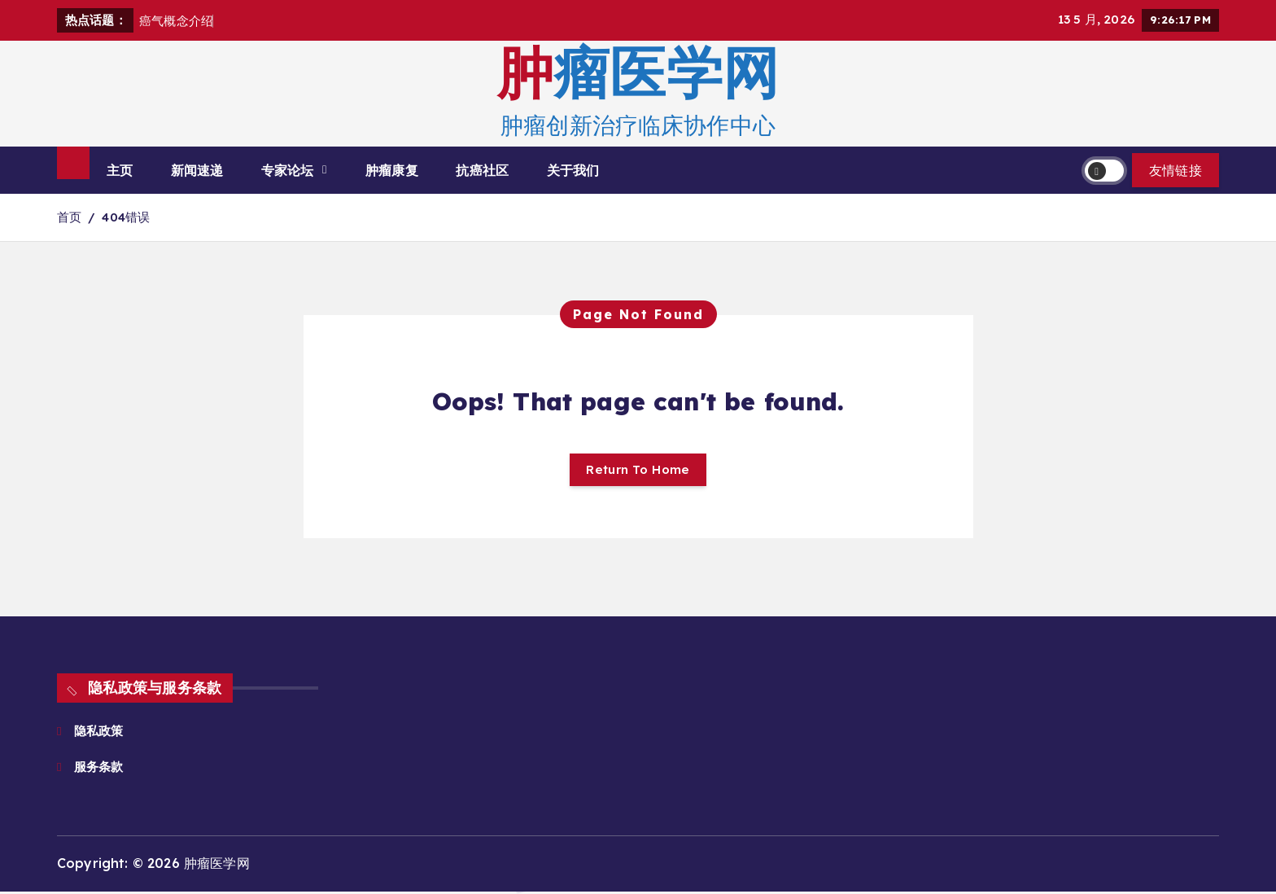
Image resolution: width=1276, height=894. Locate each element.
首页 (69, 217)
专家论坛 (287, 170)
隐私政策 (100, 733)
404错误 (127, 217)
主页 (120, 170)
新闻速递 (197, 170)
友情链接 (1175, 170)
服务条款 (102, 768)
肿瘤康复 (391, 170)
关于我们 (573, 170)
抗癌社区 (482, 170)
